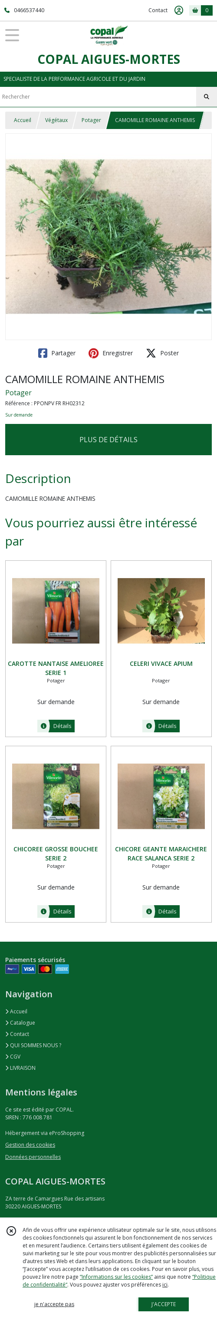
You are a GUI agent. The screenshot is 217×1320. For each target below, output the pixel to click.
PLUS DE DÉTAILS (108, 439)
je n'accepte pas (54, 1304)
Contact (158, 10)
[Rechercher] (206, 97)
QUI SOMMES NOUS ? (33, 1045)
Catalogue (20, 1022)
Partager (57, 353)
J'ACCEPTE (163, 1304)
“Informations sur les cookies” (116, 1276)
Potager (91, 120)
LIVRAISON (20, 1068)
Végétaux (56, 120)
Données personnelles (33, 1157)
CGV (12, 1056)
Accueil (22, 120)
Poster (162, 353)
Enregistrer (111, 353)
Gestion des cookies (30, 1144)
